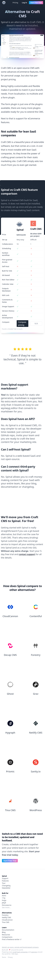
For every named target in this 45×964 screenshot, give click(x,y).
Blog (4, 932)
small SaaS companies (20, 952)
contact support (27, 554)
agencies (34, 952)
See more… (6, 907)
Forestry (5, 915)
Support (5, 878)
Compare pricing (22, 323)
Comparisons (7, 937)
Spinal (4, 876)
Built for (5, 893)
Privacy (10, 957)
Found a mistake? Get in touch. (12, 329)
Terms (4, 957)
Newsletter (6, 888)
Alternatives (7, 913)
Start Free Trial (36, 2)
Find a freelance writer (11, 939)
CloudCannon (7, 920)
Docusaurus (6, 905)
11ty (3, 898)
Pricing (15, 2)
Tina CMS (5, 922)
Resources (6, 934)
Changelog (6, 885)
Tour (4, 883)
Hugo (4, 900)
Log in (24, 2)
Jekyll (4, 903)
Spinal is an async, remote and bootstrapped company (20, 947)
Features (5, 881)
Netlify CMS (6, 917)
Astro (4, 895)
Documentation (8, 930)
